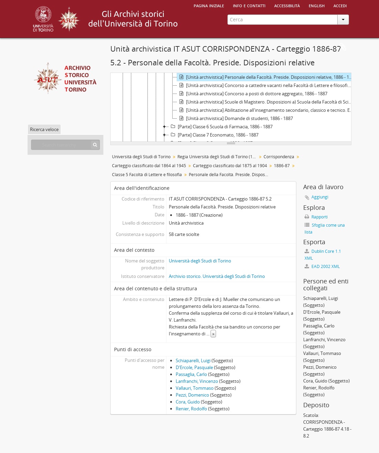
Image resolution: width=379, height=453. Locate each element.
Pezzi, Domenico (192, 395)
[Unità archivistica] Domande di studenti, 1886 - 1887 (235, 118)
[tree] (231, 107)
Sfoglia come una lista (325, 228)
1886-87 (282, 166)
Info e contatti (249, 5)
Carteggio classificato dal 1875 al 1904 (230, 166)
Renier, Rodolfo (191, 409)
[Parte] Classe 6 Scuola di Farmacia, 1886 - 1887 (221, 126)
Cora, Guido (188, 402)
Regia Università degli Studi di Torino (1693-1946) (217, 157)
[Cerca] (95, 145)
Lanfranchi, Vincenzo (197, 381)
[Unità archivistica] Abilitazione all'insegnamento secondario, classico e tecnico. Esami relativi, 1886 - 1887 (266, 110)
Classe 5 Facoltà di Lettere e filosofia (147, 174)
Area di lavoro (342, 47)
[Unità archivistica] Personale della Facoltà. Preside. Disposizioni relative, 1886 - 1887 (266, 77)
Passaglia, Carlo (191, 374)
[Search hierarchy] (65, 145)
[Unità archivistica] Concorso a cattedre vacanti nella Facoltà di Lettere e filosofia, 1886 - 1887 (266, 85)
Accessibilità (287, 5)
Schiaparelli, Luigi (193, 360)
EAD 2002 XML (322, 266)
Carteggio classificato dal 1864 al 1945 (149, 166)
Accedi (340, 5)
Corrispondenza (279, 157)
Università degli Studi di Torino (141, 157)
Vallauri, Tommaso (195, 388)
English (317, 5)
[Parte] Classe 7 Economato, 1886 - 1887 (213, 135)
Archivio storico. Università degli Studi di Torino (217, 276)
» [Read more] (213, 334)
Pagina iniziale (209, 5)
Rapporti (316, 217)
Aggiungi (319, 197)
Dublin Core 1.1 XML (323, 254)
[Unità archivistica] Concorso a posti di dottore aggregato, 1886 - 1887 (252, 93)
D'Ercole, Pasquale (194, 367)
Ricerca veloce (44, 129)
